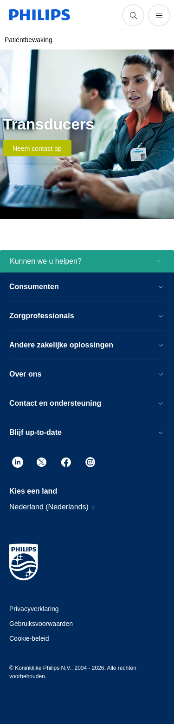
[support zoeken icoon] (133, 15)
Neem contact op (37, 148)
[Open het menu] (159, 15)
